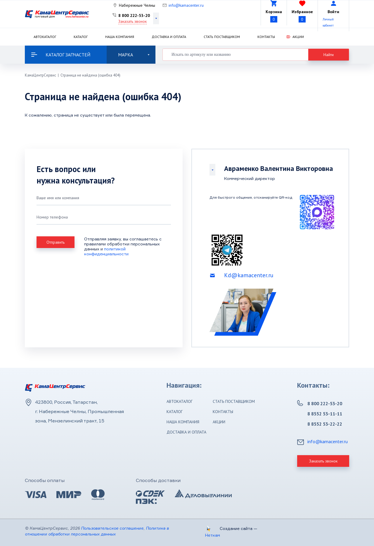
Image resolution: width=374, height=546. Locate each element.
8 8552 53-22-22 (324, 424)
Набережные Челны (137, 5)
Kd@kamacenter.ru (248, 275)
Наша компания (119, 36)
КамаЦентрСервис (40, 75)
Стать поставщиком (222, 36)
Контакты (266, 36)
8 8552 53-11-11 (324, 414)
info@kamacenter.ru (186, 5)
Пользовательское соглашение (112, 528)
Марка (134, 55)
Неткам (212, 535)
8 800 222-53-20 (134, 15)
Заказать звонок (132, 21)
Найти (328, 54)
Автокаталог (45, 36)
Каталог (81, 36)
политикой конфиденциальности (106, 251)
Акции (298, 36)
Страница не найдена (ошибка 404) (90, 75)
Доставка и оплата (169, 36)
